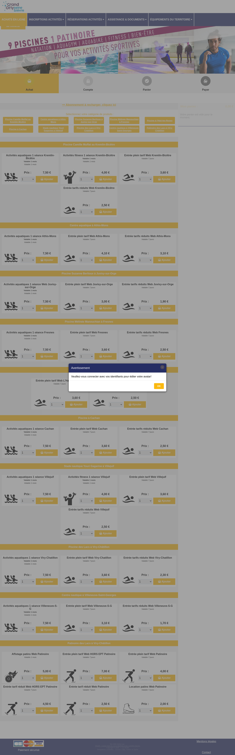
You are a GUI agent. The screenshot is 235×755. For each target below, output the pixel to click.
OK (159, 386)
